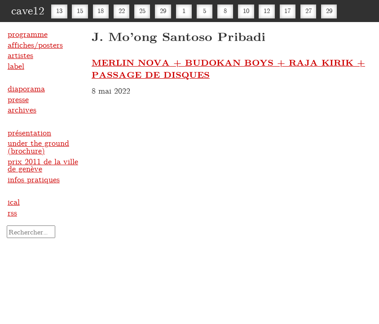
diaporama (26, 88)
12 (267, 10)
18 (100, 10)
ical (14, 201)
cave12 (27, 10)
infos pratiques (34, 179)
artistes (20, 55)
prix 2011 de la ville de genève (43, 165)
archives (22, 109)
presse (18, 99)
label (16, 65)
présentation (29, 132)
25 (142, 10)
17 (287, 10)
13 (59, 10)
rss (12, 212)
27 (308, 10)
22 (122, 10)
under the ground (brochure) (38, 146)
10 (246, 10)
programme (28, 33)
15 (80, 10)
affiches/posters (35, 44)
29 (163, 10)
